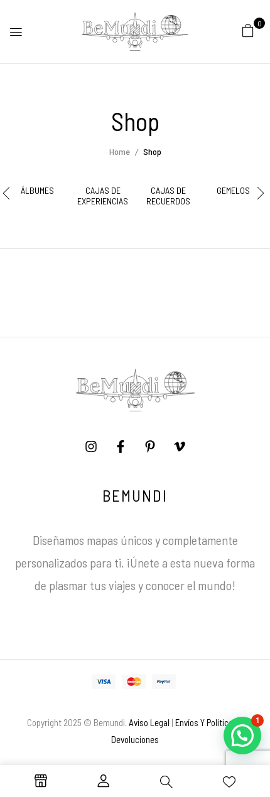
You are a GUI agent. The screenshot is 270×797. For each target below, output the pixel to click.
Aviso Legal (149, 722)
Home (119, 151)
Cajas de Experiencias (102, 196)
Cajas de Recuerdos (168, 196)
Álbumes (37, 191)
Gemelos (233, 191)
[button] (248, 30)
